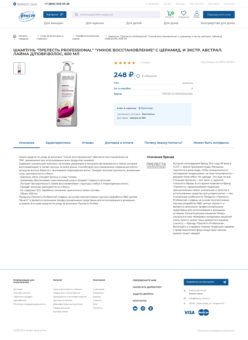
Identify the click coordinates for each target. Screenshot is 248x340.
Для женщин (53, 23)
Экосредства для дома (218, 23)
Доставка (213, 3)
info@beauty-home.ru (199, 298)
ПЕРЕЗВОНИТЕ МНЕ (144, 280)
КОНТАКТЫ (139, 300)
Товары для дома (61, 308)
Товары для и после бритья (66, 293)
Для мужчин (95, 23)
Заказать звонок (196, 294)
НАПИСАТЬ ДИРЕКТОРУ (147, 287)
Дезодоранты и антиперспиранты (70, 297)
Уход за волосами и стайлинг (67, 289)
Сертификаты (20, 300)
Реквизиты (98, 293)
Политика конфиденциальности (29, 304)
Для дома (171, 23)
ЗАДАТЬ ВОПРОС (143, 294)
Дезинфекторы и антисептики (68, 304)
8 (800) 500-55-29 (197, 290)
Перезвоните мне (219, 14)
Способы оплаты (21, 293)
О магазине (152, 3)
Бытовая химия (60, 311)
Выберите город (27, 4)
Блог (95, 304)
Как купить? (197, 3)
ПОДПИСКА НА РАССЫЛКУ (200, 282)
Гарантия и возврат (22, 297)
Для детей (134, 23)
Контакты (229, 3)
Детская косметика (62, 300)
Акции (167, 3)
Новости (97, 300)
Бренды (180, 3)
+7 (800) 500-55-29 (56, 3)
